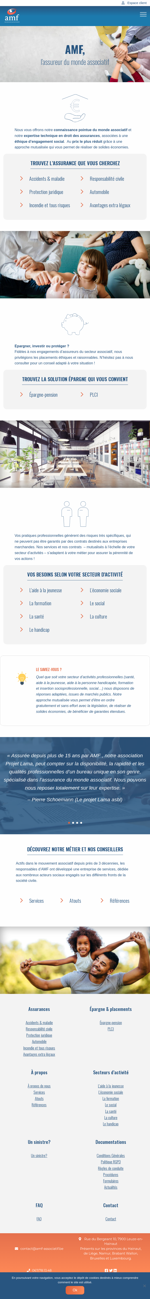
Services (36, 900)
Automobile (99, 191)
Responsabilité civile (107, 178)
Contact (110, 1219)
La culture (98, 616)
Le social (97, 603)
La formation (40, 603)
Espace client (137, 3)
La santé (36, 616)
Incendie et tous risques (49, 205)
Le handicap (39, 629)
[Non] (144, 1286)
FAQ (39, 1219)
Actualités (110, 1187)
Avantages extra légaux (110, 205)
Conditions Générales (111, 1155)
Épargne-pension (43, 394)
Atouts (75, 900)
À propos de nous (39, 1086)
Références (119, 900)
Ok (75, 1290)
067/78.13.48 (42, 1271)
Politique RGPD (111, 1162)
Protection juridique (46, 191)
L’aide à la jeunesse (45, 590)
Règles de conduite (110, 1168)
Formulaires (111, 1181)
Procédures (110, 1174)
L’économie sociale (105, 590)
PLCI (94, 394)
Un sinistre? (39, 1155)
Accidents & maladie (47, 178)
